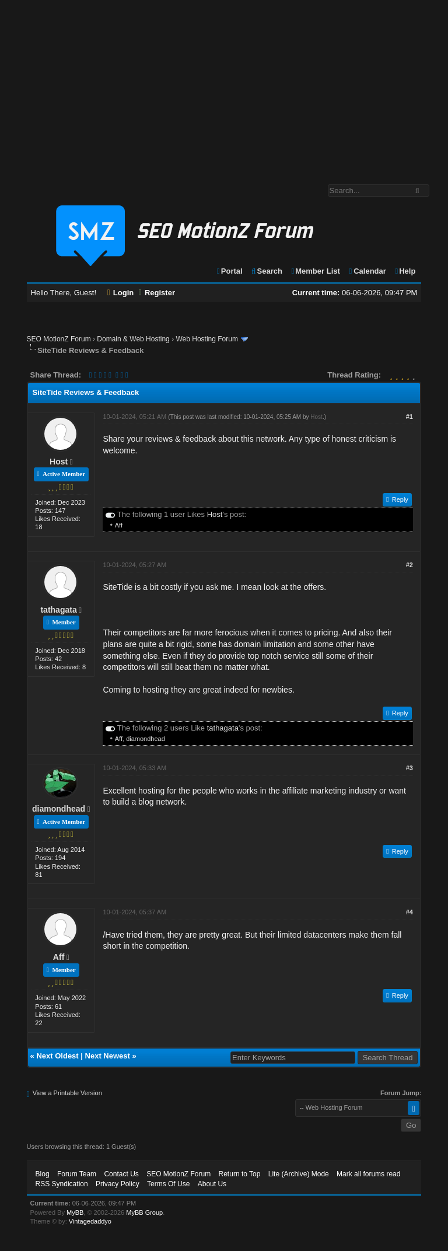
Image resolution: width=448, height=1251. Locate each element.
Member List (315, 271)
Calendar (367, 271)
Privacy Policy (117, 1184)
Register (157, 292)
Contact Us (121, 1174)
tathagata (58, 609)
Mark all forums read (368, 1174)
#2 (409, 564)
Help (404, 271)
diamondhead (145, 738)
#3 (409, 767)
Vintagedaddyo (90, 1221)
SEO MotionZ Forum (59, 339)
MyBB (74, 1212)
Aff (119, 525)
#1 (409, 416)
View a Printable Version (67, 1092)
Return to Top (240, 1174)
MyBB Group (144, 1212)
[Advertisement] (224, 86)
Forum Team (76, 1174)
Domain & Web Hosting (133, 339)
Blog (43, 1174)
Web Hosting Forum (206, 339)
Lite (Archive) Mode (298, 1174)
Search (266, 271)
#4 (409, 911)
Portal (229, 271)
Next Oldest (57, 1055)
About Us (212, 1184)
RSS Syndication (62, 1184)
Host (59, 461)
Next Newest (107, 1055)
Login (120, 292)
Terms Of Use (168, 1184)
